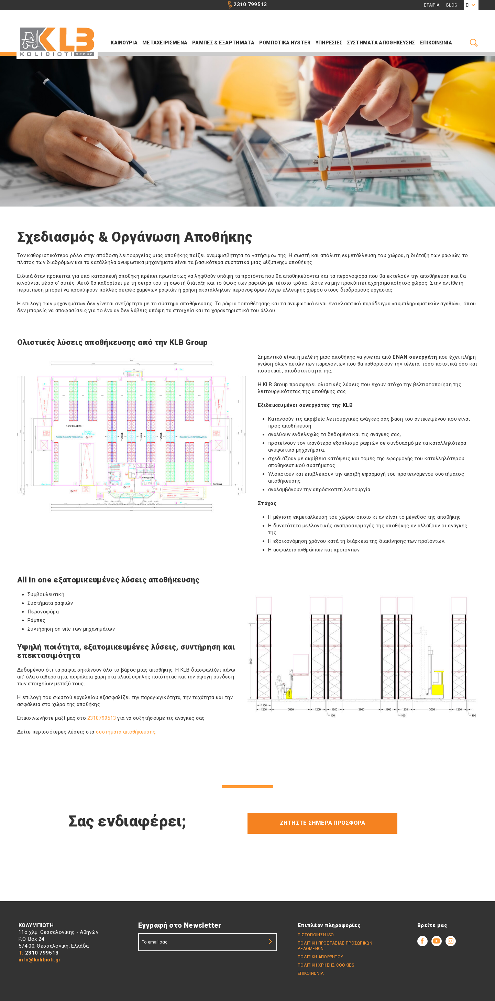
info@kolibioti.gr (39, 960)
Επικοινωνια (436, 42)
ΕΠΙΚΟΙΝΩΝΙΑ (310, 973)
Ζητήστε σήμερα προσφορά (322, 823)
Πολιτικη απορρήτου (320, 957)
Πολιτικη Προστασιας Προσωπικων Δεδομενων (335, 946)
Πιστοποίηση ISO (316, 934)
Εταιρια (431, 5)
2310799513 (101, 718)
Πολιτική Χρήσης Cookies (326, 965)
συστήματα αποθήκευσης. (126, 732)
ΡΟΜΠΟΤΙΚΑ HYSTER (285, 42)
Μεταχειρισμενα (164, 42)
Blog (451, 5)
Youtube (436, 941)
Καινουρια (124, 42)
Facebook (422, 941)
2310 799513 (250, 4)
